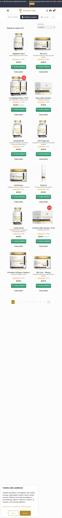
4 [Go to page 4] (24, 302)
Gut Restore (18, 185)
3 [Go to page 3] (20, 302)
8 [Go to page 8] (40, 302)
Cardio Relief (18, 228)
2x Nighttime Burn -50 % (18, 98)
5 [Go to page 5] (28, 302)
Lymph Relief (18, 141)
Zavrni (13, 513)
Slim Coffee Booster (43, 98)
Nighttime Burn (18, 54)
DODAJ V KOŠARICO (18, 67)
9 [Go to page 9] (44, 302)
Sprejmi (25, 513)
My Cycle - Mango (43, 272)
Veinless (43, 185)
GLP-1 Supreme (43, 141)
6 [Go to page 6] (32, 302)
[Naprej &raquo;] (49, 302)
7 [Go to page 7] (36, 302)
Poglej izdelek (18, 72)
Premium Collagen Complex (18, 272)
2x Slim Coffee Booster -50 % (43, 228)
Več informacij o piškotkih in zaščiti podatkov (17, 506)
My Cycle (43, 54)
